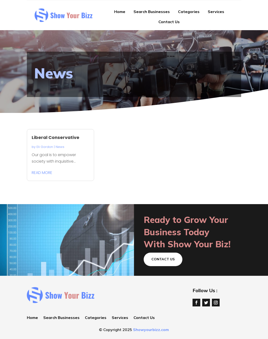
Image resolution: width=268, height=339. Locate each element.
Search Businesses (152, 11)
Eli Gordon (45, 147)
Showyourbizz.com (151, 329)
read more (42, 172)
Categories (189, 11)
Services (216, 11)
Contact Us (169, 21)
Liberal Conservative (55, 137)
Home (119, 11)
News (60, 147)
